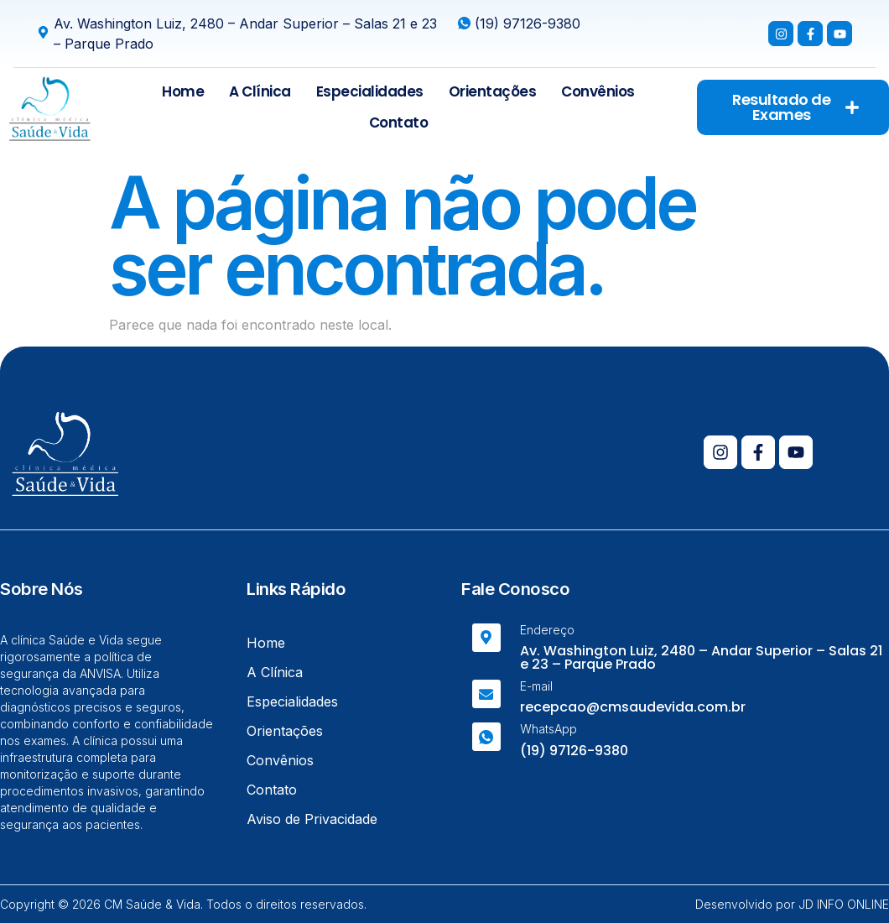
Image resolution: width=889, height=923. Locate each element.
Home (183, 91)
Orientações (493, 91)
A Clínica (260, 91)
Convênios (598, 91)
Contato (399, 122)
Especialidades (370, 91)
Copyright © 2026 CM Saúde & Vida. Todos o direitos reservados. (183, 904)
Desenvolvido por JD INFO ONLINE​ (792, 904)
